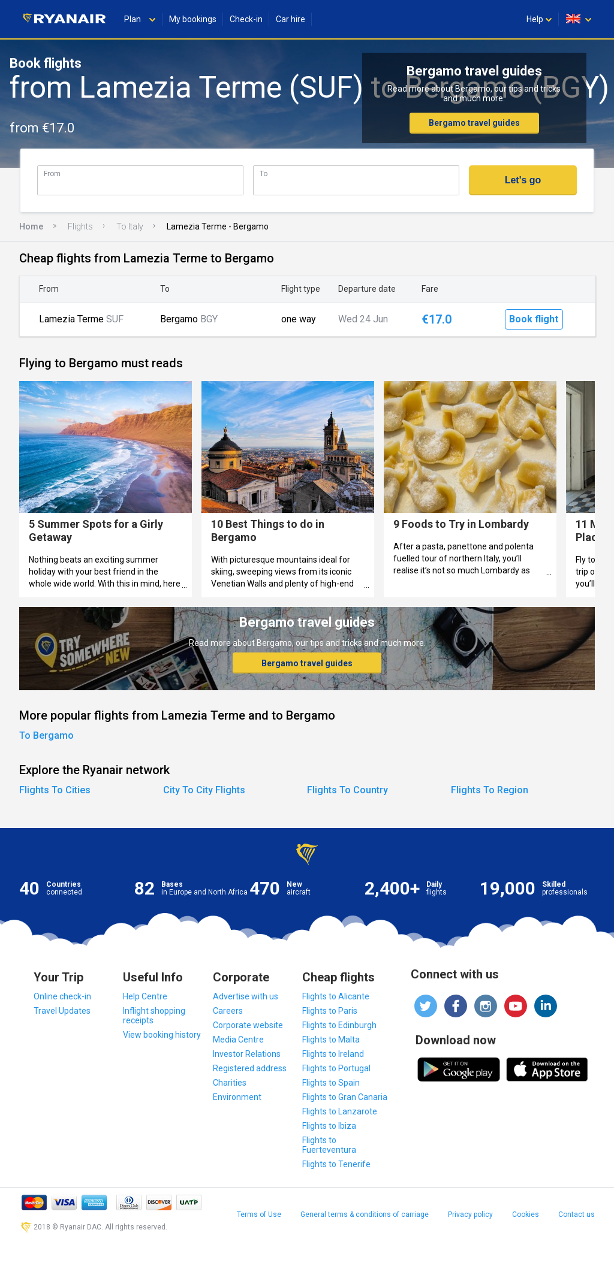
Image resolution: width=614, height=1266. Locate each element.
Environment (237, 1097)
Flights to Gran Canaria (344, 1097)
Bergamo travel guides (474, 123)
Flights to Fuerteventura (329, 1145)
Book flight (533, 319)
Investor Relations (247, 1054)
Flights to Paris (329, 1011)
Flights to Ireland (333, 1054)
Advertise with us (245, 996)
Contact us (576, 1214)
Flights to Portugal (336, 1068)
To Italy (129, 226)
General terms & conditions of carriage (364, 1214)
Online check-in (62, 996)
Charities (229, 1082)
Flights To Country (347, 790)
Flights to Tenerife (336, 1164)
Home (31, 226)
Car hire (290, 19)
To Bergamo (46, 735)
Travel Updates (62, 1011)
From (52, 173)
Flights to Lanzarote (339, 1111)
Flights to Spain (331, 1082)
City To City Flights (204, 790)
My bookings (192, 19)
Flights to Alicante (335, 996)
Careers (228, 1011)
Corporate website (248, 1025)
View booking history (162, 1035)
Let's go (523, 180)
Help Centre (145, 996)
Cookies (525, 1214)
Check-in (246, 19)
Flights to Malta (331, 1039)
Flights (80, 226)
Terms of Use (259, 1214)
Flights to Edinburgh (339, 1025)
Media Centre (238, 1039)
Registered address (250, 1068)
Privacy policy (470, 1214)
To (263, 173)
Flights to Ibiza (329, 1126)
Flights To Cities (55, 790)
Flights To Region (489, 790)
